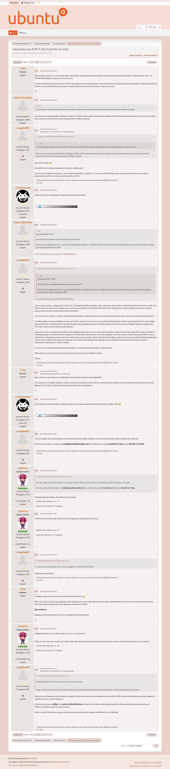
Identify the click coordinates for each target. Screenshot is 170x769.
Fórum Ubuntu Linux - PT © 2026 (148, 762)
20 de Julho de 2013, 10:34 (48, 371)
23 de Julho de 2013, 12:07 (48, 628)
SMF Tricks (32, 758)
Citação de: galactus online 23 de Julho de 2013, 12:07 (53, 676)
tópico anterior (136, 55)
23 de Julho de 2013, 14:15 (48, 668)
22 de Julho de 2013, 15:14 (48, 399)
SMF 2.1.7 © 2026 (15, 765)
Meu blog (39, 183)
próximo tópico (150, 55)
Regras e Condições (142, 766)
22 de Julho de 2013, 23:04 (48, 591)
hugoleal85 (23, 128)
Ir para (123, 746)
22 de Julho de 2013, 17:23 (48, 513)
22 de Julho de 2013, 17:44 (48, 554)
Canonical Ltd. (63, 762)
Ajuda (131, 766)
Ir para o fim (17, 62)
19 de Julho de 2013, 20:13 (48, 71)
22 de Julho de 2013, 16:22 (48, 434)
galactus (23, 468)
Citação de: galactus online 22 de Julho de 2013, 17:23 (53, 561)
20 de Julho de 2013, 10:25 (48, 262)
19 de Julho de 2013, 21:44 (48, 100)
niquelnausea (23, 187)
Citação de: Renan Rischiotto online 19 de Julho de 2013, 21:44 (56, 136)
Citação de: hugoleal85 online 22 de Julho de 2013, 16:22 (54, 476)
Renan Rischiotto (23, 97)
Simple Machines (30, 765)
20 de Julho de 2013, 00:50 (48, 190)
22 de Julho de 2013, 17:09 (48, 470)
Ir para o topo (17, 734)
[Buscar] (146, 27)
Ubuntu (52, 762)
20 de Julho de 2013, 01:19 (48, 225)
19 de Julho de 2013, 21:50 (48, 129)
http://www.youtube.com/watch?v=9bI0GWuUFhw (55, 254)
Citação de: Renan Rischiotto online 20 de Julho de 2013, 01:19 (56, 269)
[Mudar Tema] (38, 2)
